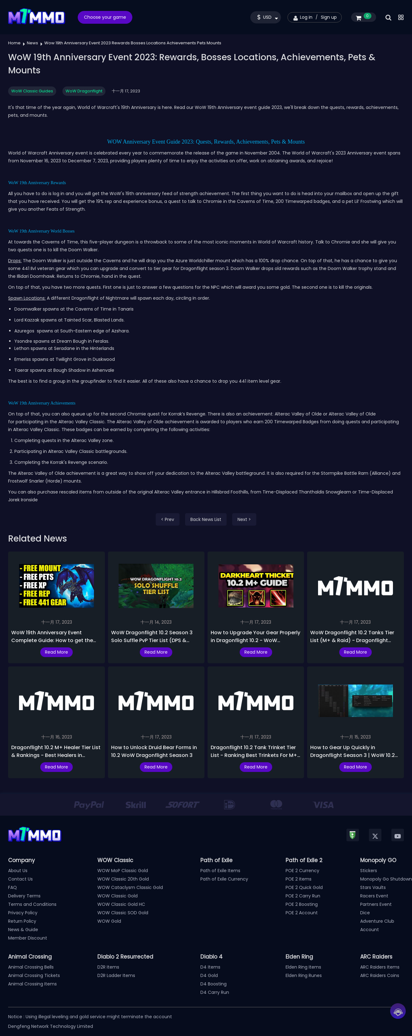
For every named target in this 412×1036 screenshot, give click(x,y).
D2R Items (108, 967)
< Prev (167, 519)
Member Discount (27, 938)
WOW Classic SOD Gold (122, 913)
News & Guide (23, 929)
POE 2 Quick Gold (304, 887)
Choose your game (105, 17)
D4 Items (210, 967)
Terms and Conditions (32, 904)
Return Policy (22, 921)
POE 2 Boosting (302, 904)
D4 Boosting (213, 984)
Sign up (329, 17)
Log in (306, 17)
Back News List (205, 519)
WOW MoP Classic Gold (122, 870)
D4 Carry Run (214, 992)
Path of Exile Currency (224, 879)
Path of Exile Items (220, 870)
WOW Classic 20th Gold (123, 879)
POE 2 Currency (302, 870)
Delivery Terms (24, 896)
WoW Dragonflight (84, 91)
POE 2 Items (298, 879)
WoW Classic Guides (32, 91)
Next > (244, 519)
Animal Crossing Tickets (34, 975)
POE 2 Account (302, 913)
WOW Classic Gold (117, 896)
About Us (17, 870)
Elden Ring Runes (304, 975)
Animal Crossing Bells (31, 967)
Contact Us (20, 879)
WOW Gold (109, 921)
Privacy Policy (22, 913)
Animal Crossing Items (32, 984)
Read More (56, 652)
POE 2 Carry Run (303, 896)
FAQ (12, 887)
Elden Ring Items (303, 967)
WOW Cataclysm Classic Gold (130, 887)
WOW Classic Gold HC (121, 904)
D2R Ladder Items (116, 975)
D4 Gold (209, 975)
